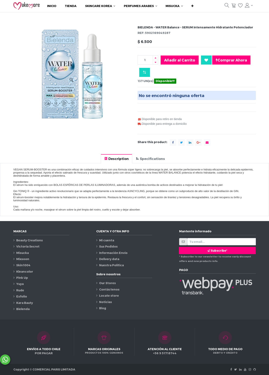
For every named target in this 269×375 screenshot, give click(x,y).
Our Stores (107, 283)
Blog (102, 308)
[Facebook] (231, 369)
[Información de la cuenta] (249, 5)
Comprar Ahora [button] (231, 60)
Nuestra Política (111, 265)
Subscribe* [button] (217, 250)
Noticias (105, 302)
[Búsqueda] (227, 6)
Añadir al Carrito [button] (179, 60)
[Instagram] (250, 369)
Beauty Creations (29, 240)
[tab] (116, 158)
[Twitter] (235, 369)
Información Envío (113, 253)
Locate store (109, 295)
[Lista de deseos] (240, 6)
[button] (192, 6)
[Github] (254, 369)
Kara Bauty (24, 302)
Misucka (22, 253)
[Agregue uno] (155, 58)
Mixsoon (22, 259)
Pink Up (22, 277)
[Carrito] (233, 6)
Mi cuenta (106, 240)
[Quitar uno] (155, 62)
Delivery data (109, 259)
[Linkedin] (240, 369)
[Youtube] (245, 369)
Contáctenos (109, 289)
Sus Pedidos (108, 246)
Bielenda (23, 309)
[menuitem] (51, 6)
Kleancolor (24, 271)
